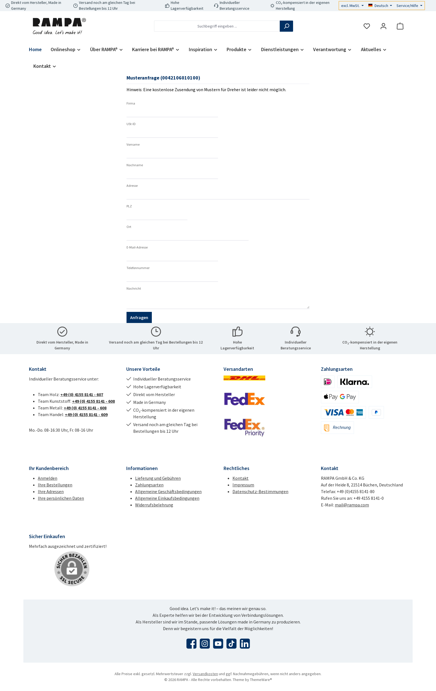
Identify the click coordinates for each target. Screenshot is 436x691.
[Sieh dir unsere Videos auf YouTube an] (218, 643)
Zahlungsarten (149, 485)
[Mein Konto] (383, 26)
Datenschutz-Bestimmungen (260, 491)
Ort (129, 227)
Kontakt (240, 478)
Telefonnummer (138, 268)
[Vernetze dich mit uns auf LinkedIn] (245, 643)
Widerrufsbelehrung (154, 505)
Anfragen (139, 317)
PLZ (129, 206)
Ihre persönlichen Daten (61, 498)
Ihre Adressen (51, 491)
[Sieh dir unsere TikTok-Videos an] (231, 643)
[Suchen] (286, 26)
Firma (131, 103)
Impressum (243, 485)
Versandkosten (205, 673)
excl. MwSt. (350, 5)
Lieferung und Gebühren (158, 478)
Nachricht (134, 288)
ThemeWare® (261, 679)
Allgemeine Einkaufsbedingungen (167, 498)
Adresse (132, 185)
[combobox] (217, 26)
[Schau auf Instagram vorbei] (205, 643)
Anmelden (47, 478)
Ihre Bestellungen (55, 485)
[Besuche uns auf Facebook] (191, 643)
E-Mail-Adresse (137, 247)
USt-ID (131, 124)
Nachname (135, 165)
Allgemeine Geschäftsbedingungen (168, 491)
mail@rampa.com (352, 505)
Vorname (133, 144)
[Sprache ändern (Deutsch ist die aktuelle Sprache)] (380, 5)
